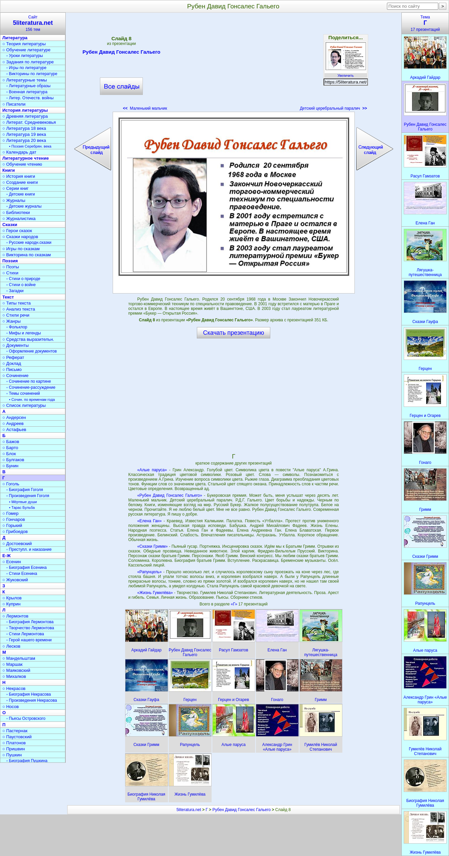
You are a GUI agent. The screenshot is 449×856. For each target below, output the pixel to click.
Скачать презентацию (233, 332)
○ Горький (12, 525)
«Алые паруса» (152, 470)
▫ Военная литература (26, 92)
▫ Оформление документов (31, 351)
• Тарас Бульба (22, 507)
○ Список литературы (24, 405)
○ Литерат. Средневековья (29, 122)
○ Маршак (12, 664)
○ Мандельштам (18, 658)
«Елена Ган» (149, 521)
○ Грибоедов (15, 531)
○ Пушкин (12, 754)
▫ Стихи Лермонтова (25, 634)
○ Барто (10, 447)
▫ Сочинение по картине (28, 381)
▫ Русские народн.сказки (28, 242)
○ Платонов (14, 742)
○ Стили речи (16, 315)
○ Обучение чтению (22, 164)
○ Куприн (11, 603)
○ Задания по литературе (28, 61)
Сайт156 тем (32, 23)
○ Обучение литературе (26, 49)
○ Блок (9, 453)
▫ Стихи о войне (21, 284)
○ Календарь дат (19, 152)
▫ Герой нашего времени (29, 640)
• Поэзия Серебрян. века (30, 146)
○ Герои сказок (17, 230)
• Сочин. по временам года (32, 399)
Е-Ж (6, 555)
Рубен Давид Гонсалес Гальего (121, 53)
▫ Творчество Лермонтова (30, 628)
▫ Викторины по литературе (31, 73)
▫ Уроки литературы (24, 55)
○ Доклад (11, 363)
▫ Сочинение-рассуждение (30, 387)
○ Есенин (11, 561)
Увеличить (346, 73)
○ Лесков (11, 646)
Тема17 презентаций (425, 23)
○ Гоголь (10, 483)
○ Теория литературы (24, 43)
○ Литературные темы (24, 80)
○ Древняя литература (25, 116)
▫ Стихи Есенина (21, 573)
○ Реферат (13, 357)
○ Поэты (10, 266)
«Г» (234, 604)
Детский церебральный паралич (333, 108)
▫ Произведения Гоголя (27, 495)
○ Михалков (14, 676)
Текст (8, 297)
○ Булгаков (13, 459)
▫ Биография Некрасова (28, 694)
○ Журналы (13, 200)
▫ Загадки (14, 290)
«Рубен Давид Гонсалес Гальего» (169, 495)
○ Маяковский (16, 670)
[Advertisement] (233, 64)
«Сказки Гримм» (152, 546)
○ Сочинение (15, 375)
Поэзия (10, 260)
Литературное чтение (25, 158)
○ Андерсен (14, 417)
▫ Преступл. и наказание (29, 549)
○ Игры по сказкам (21, 248)
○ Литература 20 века (24, 140)
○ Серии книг (15, 188)
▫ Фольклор (16, 327)
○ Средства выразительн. (28, 339)
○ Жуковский (15, 579)
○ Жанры (11, 321)
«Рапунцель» (149, 572)
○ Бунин (10, 465)
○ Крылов (11, 597)
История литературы (25, 110)
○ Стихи (10, 272)
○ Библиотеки (16, 212)
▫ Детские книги (20, 194)
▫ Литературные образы (28, 86)
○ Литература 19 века (24, 134)
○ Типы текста (16, 303)
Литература (14, 37)
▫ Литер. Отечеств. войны (30, 98)
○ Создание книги (20, 182)
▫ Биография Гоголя (24, 489)
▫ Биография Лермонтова (30, 622)
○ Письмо (12, 369)
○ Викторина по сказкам (26, 254)
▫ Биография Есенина (26, 567)
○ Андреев (13, 423)
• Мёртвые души (23, 502)
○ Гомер (10, 513)
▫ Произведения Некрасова (31, 700)
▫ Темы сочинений (23, 393)
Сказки (9, 224)
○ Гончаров (13, 519)
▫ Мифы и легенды (23, 333)
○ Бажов (10, 441)
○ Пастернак (14, 730)
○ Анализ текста (18, 309)
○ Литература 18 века (24, 128)
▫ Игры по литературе (26, 67)
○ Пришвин (13, 748)
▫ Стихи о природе (23, 278)
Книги (8, 170)
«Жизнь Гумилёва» (155, 592)
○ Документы (15, 345)
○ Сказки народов (20, 236)
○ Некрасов (13, 688)
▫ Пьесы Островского (25, 718)
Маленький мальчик (145, 108)
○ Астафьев (14, 429)
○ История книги (18, 176)
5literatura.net (188, 809)
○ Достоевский (17, 543)
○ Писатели (13, 104)
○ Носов (10, 706)
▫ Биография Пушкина (26, 760)
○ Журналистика (19, 218)
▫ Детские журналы (24, 206)
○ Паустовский (17, 736)
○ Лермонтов (15, 616)
